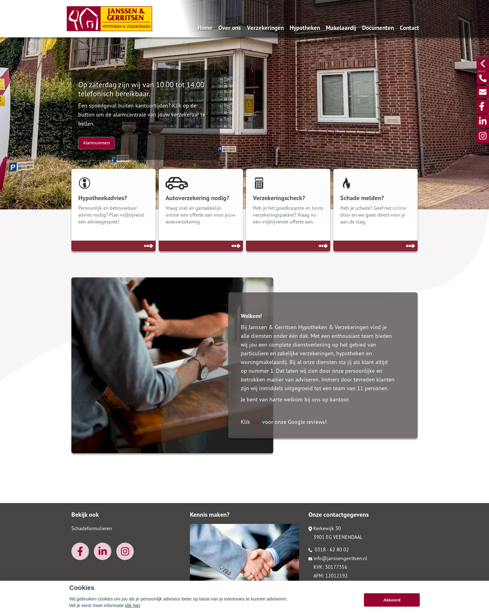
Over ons (229, 27)
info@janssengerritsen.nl (337, 558)
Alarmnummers (96, 143)
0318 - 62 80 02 (328, 549)
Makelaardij (341, 27)
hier (256, 421)
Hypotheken (305, 27)
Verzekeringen (265, 27)
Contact (409, 27)
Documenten (378, 27)
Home (205, 27)
